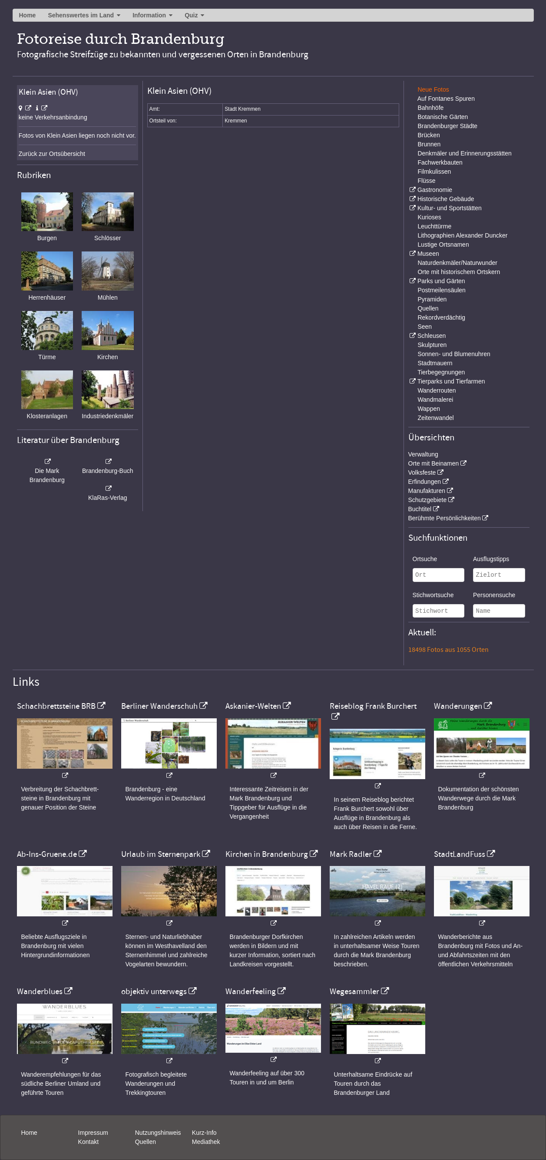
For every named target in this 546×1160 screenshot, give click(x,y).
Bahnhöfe (430, 107)
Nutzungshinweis (158, 1132)
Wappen (428, 408)
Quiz (191, 15)
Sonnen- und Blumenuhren (453, 353)
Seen (424, 326)
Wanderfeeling (250, 991)
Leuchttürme (434, 226)
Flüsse (426, 180)
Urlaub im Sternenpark (160, 854)
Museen (428, 253)
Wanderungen (458, 706)
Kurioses (429, 217)
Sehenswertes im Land (81, 15)
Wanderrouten (436, 390)
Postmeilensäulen (441, 290)
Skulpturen (432, 344)
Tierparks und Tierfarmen (451, 381)
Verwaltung (423, 454)
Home (27, 15)
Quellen (427, 308)
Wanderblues (40, 991)
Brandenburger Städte (447, 125)
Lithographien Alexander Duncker (462, 235)
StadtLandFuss (459, 854)
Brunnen (428, 144)
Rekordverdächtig (441, 317)
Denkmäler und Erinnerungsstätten (464, 153)
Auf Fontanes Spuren (446, 98)
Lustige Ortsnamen (443, 244)
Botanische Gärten (442, 116)
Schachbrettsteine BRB (56, 706)
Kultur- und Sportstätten (449, 208)
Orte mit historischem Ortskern (458, 271)
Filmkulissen (434, 171)
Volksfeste (422, 472)
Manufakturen (427, 490)
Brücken (428, 135)
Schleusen (431, 335)
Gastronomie (434, 189)
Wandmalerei (435, 399)
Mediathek (206, 1141)
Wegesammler (354, 991)
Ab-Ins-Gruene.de (47, 854)
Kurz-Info (204, 1132)
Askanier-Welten (253, 706)
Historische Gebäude (445, 198)
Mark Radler (351, 854)
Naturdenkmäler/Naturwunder (457, 262)
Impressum (93, 1132)
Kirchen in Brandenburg (266, 854)
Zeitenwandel (435, 417)
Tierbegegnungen (441, 372)
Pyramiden (432, 299)
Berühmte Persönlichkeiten (444, 518)
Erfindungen (424, 481)
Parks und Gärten (441, 281)
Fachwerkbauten (440, 162)
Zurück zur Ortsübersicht (52, 153)
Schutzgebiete (427, 499)
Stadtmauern (434, 363)
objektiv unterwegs (154, 991)
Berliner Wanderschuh (159, 706)
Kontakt (88, 1141)
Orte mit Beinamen (433, 463)
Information (149, 15)
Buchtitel (420, 509)
